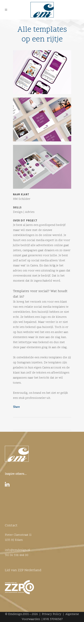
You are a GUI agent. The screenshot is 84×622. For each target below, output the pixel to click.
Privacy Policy (51, 614)
